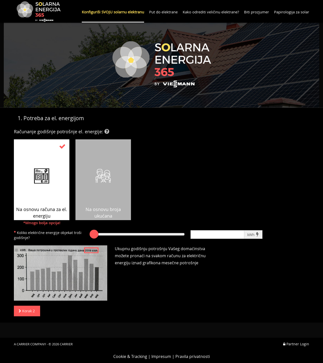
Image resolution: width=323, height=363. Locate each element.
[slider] (94, 234)
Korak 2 (26, 310)
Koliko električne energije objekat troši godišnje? (48, 235)
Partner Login (296, 344)
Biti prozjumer (256, 11)
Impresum (161, 356)
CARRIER (66, 344)
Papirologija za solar (291, 11)
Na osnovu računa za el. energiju (41, 181)
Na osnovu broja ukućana (103, 181)
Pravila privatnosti (192, 356)
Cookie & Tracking (130, 356)
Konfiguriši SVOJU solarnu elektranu (113, 11)
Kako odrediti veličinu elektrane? (211, 11)
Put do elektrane (163, 11)
